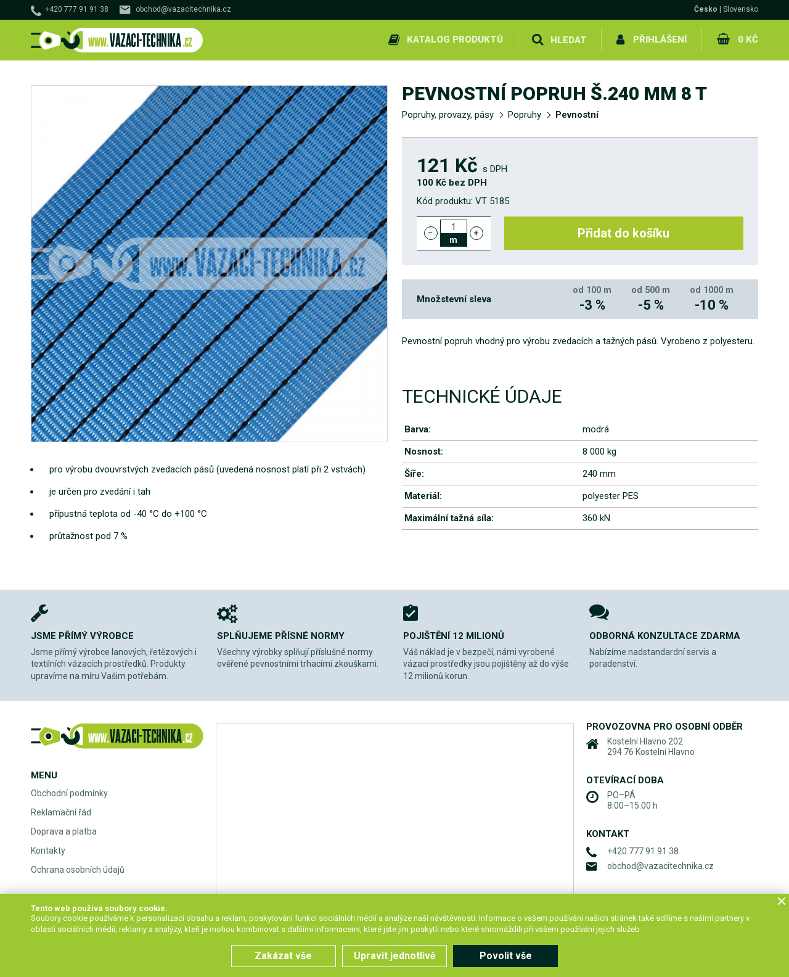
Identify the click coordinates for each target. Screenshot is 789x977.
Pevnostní (577, 114)
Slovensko (740, 9)
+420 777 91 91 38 (76, 9)
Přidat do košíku (624, 233)
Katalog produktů (455, 39)
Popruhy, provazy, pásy (448, 114)
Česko (705, 9)
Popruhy (524, 114)
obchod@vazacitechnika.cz (183, 9)
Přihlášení (660, 39)
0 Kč (748, 39)
